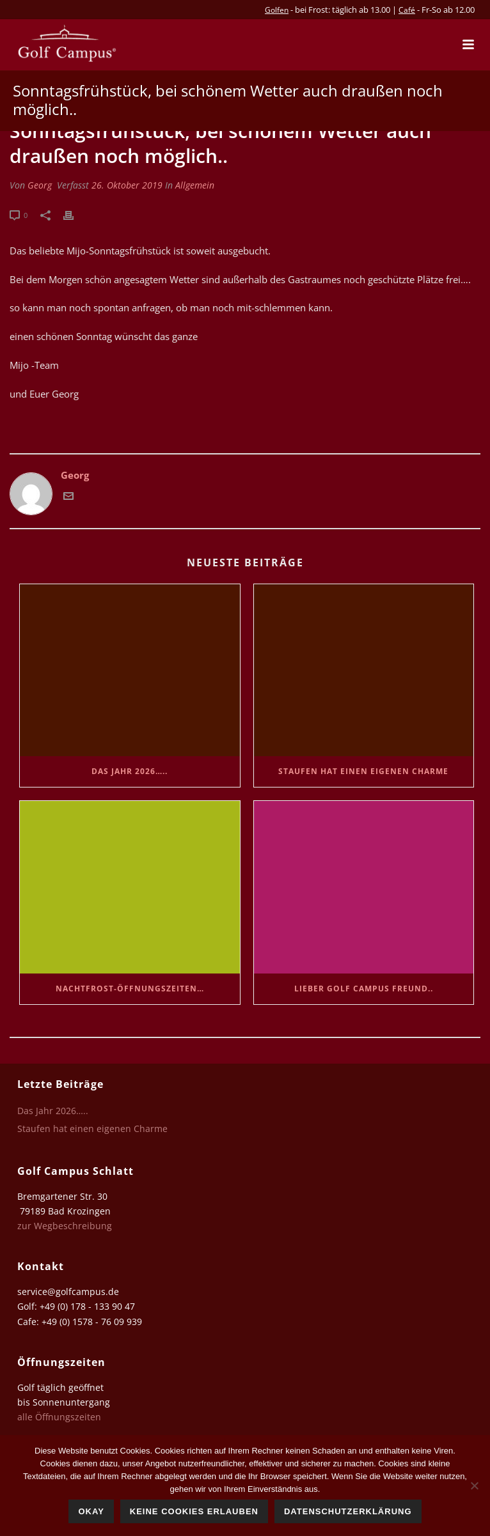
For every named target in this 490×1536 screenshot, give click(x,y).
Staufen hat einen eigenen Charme (363, 771)
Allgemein (194, 185)
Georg (40, 185)
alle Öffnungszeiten (59, 1417)
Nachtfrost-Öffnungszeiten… (130, 988)
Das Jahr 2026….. (129, 771)
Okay (91, 1511)
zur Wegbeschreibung (66, 1226)
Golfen (276, 9)
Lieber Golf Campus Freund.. (363, 988)
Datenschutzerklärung (348, 1511)
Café (407, 9)
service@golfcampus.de (68, 1291)
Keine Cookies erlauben (194, 1511)
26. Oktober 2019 (126, 185)
